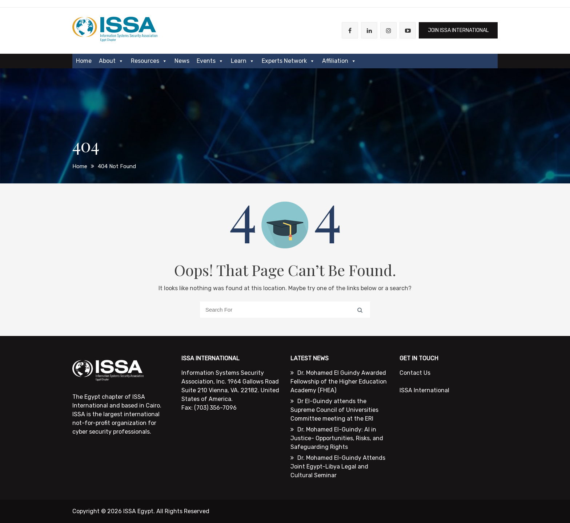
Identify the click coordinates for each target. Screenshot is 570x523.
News (181, 60)
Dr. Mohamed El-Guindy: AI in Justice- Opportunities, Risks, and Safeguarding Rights (336, 438)
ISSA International (424, 390)
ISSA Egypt (138, 511)
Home (84, 60)
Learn (242, 61)
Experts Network (288, 61)
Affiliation (339, 61)
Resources (149, 61)
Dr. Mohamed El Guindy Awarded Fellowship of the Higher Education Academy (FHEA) (338, 381)
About (111, 61)
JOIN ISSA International (458, 30)
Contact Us (415, 372)
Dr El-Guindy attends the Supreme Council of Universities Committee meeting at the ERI (334, 410)
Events (210, 61)
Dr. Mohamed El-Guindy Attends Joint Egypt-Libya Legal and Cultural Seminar (337, 466)
